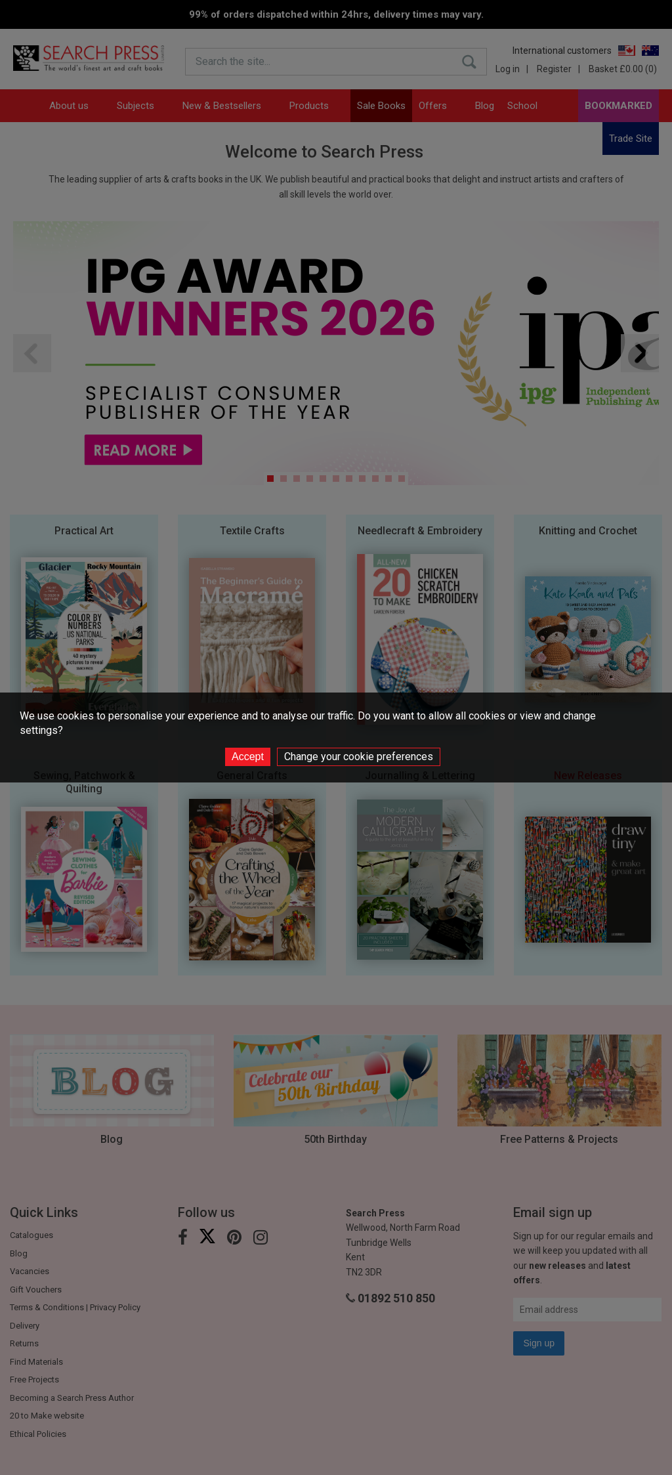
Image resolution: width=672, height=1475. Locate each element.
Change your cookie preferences (358, 756)
